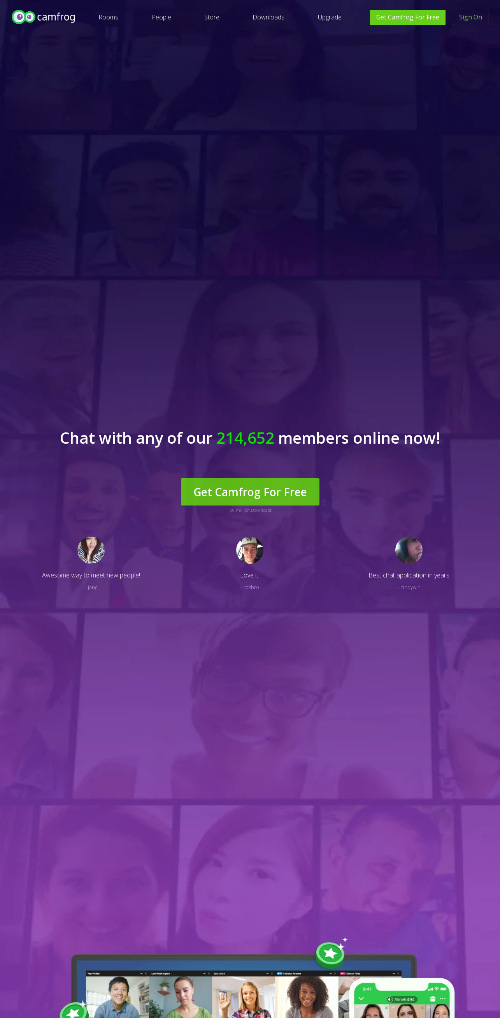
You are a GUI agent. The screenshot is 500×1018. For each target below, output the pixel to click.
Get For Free (407, 17)
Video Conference (376, 958)
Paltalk (364, 935)
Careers (430, 935)
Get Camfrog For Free (250, 152)
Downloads (268, 17)
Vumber (365, 947)
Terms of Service (243, 947)
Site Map (102, 958)
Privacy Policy (239, 935)
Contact (167, 947)
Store (211, 17)
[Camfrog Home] (44, 17)
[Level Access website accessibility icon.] (30, 938)
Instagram (311, 947)
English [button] (19, 1005)
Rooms (108, 17)
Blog (98, 970)
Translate (103, 947)
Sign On (470, 17)
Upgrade (330, 17)
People (161, 17)
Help (163, 935)
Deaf (98, 935)
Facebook (310, 935)
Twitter (308, 958)
